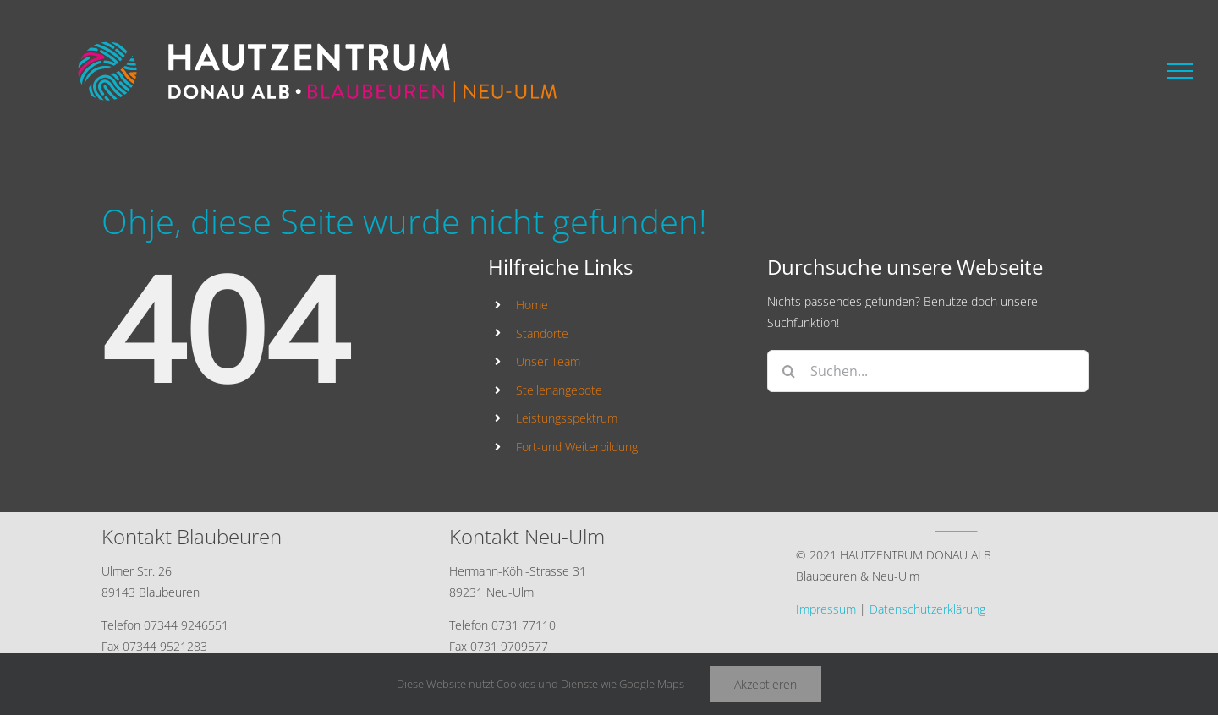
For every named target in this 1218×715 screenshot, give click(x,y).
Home (532, 305)
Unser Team (548, 361)
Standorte (542, 333)
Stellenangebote (559, 390)
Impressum (826, 609)
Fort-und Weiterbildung (577, 447)
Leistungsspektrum (566, 418)
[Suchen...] (928, 371)
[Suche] (788, 371)
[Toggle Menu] (1180, 71)
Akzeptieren (765, 684)
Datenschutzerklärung (927, 609)
